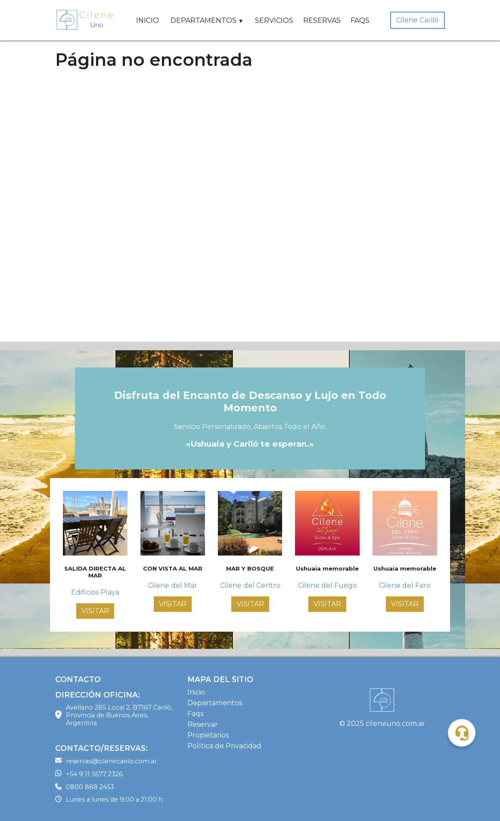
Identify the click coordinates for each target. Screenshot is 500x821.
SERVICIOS (274, 20)
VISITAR (95, 611)
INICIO (147, 20)
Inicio (196, 692)
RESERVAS (322, 20)
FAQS (360, 20)
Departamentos (214, 703)
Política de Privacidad (224, 746)
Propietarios (208, 735)
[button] (461, 733)
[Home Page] (85, 20)
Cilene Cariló (417, 20)
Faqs (195, 714)
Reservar (202, 724)
